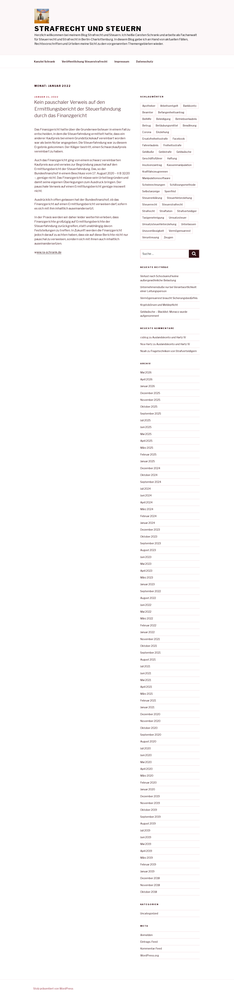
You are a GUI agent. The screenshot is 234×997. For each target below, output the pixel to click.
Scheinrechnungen (153, 184)
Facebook (179, 138)
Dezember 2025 (150, 393)
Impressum (121, 61)
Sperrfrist (170, 191)
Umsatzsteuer (177, 217)
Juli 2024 (145, 488)
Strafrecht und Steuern (88, 29)
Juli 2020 (145, 748)
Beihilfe (146, 118)
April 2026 (146, 379)
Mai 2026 (146, 372)
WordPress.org (149, 955)
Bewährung (190, 125)
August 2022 (148, 597)
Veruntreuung (150, 237)
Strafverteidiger (187, 211)
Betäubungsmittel (167, 125)
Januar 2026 (147, 386)
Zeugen (168, 237)
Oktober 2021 (148, 645)
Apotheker (148, 105)
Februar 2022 (148, 625)
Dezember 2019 (150, 796)
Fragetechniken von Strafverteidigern (174, 351)
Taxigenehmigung (153, 217)
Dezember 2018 (150, 878)
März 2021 (146, 693)
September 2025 (150, 413)
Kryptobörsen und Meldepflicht (159, 304)
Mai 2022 (145, 611)
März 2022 (146, 618)
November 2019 (150, 803)
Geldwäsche (183, 151)
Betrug (146, 125)
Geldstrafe (165, 151)
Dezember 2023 (150, 529)
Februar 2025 (148, 454)
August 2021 (148, 659)
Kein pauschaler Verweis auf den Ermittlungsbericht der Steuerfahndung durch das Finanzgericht (77, 108)
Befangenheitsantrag (171, 112)
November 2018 (150, 885)
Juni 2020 (146, 755)
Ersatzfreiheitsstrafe (155, 138)
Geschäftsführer (152, 158)
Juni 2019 (145, 837)
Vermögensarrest (180, 230)
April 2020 (146, 768)
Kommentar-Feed (151, 948)
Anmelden (146, 935)
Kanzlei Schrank (44, 61)
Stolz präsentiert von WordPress (53, 988)
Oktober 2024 (148, 474)
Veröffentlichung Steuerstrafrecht (84, 61)
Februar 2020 (148, 782)
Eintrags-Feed (149, 941)
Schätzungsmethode (183, 184)
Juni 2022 (145, 604)
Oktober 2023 (148, 536)
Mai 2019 (145, 843)
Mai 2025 (146, 434)
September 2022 (150, 591)
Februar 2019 (148, 864)
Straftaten (166, 211)
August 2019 (148, 823)
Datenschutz (144, 61)
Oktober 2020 (149, 727)
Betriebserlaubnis (186, 118)
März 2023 (146, 577)
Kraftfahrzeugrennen (155, 171)
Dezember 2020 (150, 714)
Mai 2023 (145, 563)
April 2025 (146, 440)
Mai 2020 (146, 762)
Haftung (172, 158)
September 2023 (150, 543)
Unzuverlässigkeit (153, 230)
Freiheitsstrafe (172, 145)
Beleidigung (163, 118)
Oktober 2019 (148, 809)
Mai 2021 (145, 680)
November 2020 (150, 720)
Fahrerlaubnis (150, 145)
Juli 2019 (145, 830)
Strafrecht (148, 211)
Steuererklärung (152, 197)
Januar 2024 (147, 522)
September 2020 (150, 734)
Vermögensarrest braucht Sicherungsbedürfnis (169, 298)
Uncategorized (149, 913)
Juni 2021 (145, 673)
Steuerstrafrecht (172, 204)
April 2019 (146, 850)
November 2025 (150, 399)
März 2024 (146, 509)
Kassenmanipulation (179, 165)
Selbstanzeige (151, 191)
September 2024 (150, 481)
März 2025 (146, 447)
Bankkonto (190, 105)
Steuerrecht (149, 204)
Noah (143, 351)
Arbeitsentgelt (169, 105)
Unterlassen (188, 224)
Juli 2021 (145, 666)
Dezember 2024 (150, 468)
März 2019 (146, 857)
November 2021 (150, 639)
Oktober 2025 (148, 406)
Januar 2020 (147, 789)
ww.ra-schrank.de (49, 252)
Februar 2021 (148, 700)
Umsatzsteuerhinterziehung (159, 224)
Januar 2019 (147, 871)
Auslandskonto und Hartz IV (169, 337)
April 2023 (146, 570)
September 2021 (150, 652)
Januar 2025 (147, 461)
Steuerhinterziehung (179, 197)
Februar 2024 (148, 516)
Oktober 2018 (148, 891)
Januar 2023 (147, 584)
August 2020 (148, 741)
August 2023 (148, 550)
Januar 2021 (147, 707)
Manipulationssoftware (156, 178)
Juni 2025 (146, 427)
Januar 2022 (147, 632)
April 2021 (146, 686)
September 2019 (150, 816)
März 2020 (146, 775)
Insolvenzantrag (152, 165)
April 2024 (146, 502)
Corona (146, 132)
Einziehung (162, 132)
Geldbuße (148, 151)
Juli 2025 (145, 420)
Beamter (147, 112)
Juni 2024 (146, 495)
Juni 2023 (145, 557)
